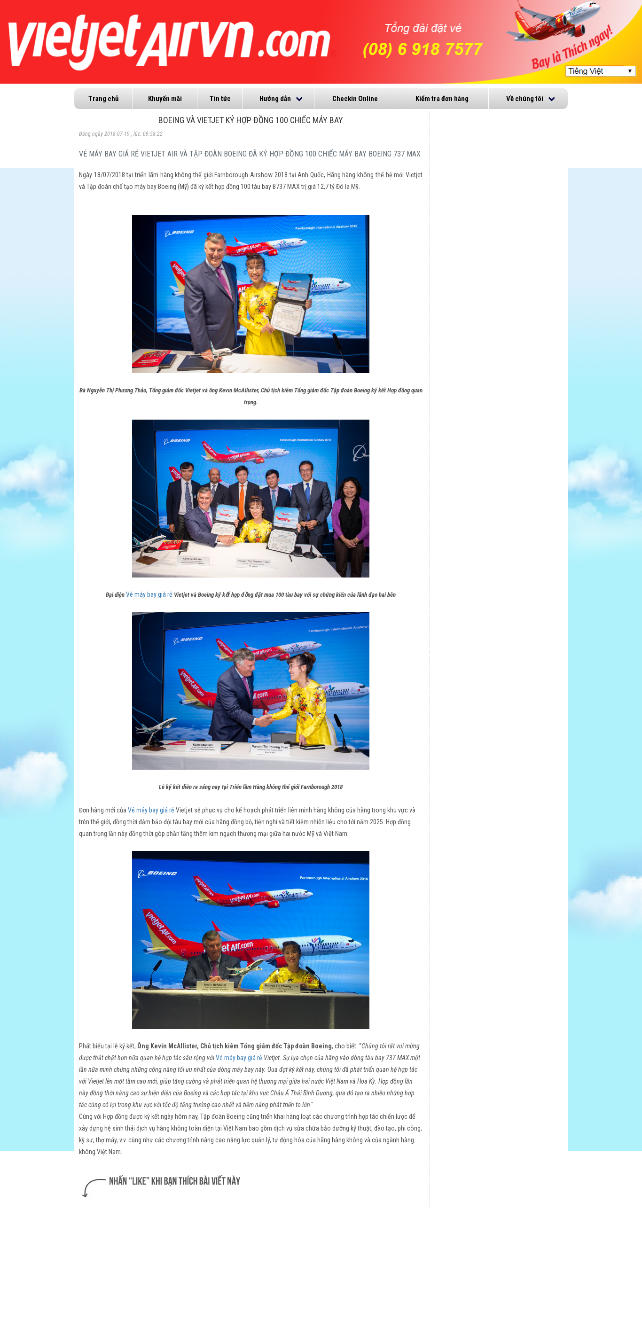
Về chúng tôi (524, 98)
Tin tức (220, 98)
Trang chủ (103, 98)
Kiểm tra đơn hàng (442, 98)
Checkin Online (355, 98)
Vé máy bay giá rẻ (149, 594)
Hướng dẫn (275, 98)
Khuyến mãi (165, 98)
